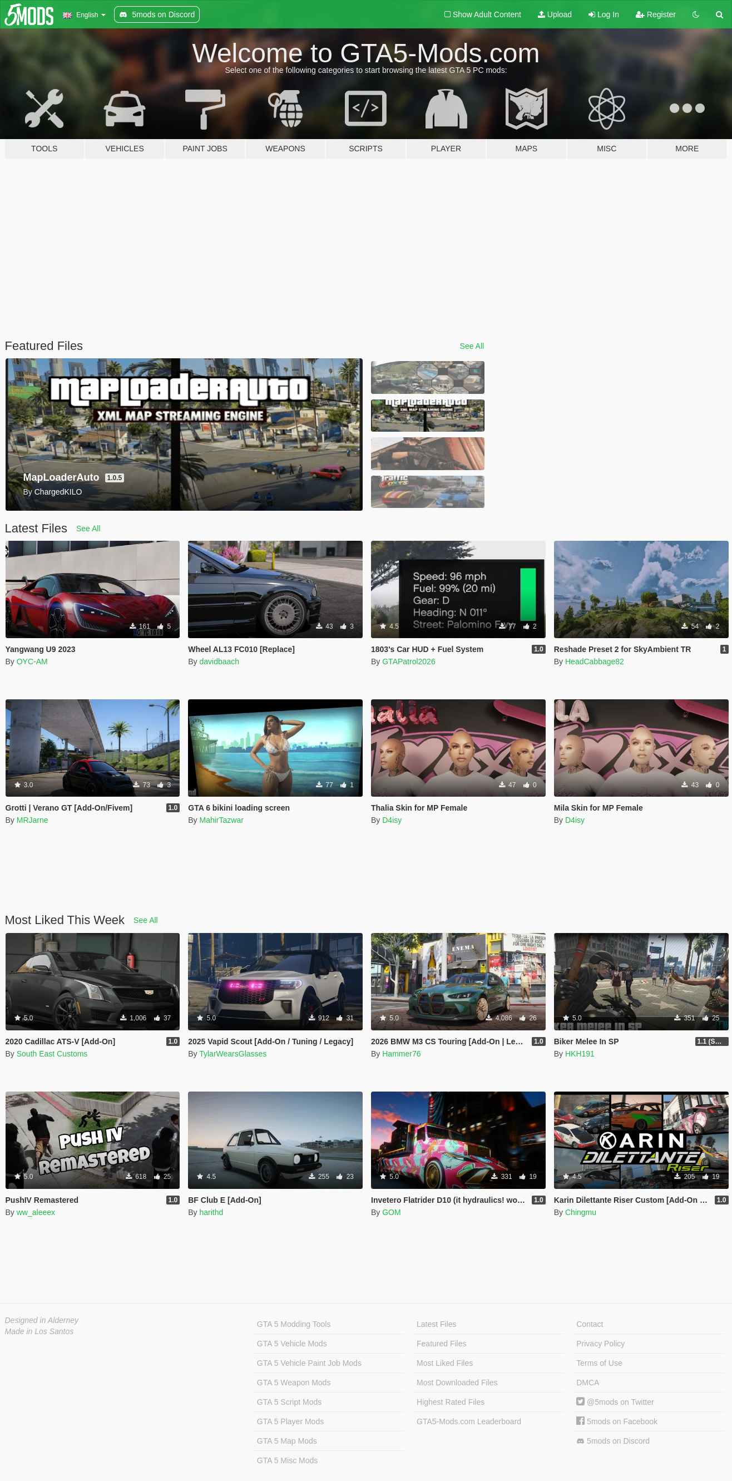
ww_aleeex (36, 1212)
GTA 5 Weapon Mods (294, 1382)
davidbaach (219, 661)
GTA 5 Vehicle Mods (292, 1343)
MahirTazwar (221, 820)
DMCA (587, 1382)
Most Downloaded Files (457, 1382)
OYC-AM (32, 661)
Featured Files (441, 1343)
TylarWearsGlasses (232, 1053)
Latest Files (437, 1324)
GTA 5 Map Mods (287, 1440)
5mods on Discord (613, 1441)
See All (472, 346)
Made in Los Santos (39, 1331)
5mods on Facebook (616, 1421)
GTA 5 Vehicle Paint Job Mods (309, 1363)
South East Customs (52, 1053)
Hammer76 (401, 1053)
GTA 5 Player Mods (290, 1421)
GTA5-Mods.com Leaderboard (469, 1421)
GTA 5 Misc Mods (287, 1460)
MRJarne (32, 820)
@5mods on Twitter (615, 1402)
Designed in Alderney (42, 1320)
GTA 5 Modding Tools (294, 1324)
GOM (391, 1212)
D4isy (392, 820)
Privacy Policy (600, 1343)
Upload (555, 14)
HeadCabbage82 (594, 661)
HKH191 (580, 1053)
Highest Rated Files (450, 1402)
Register (656, 14)
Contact (589, 1324)
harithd (211, 1212)
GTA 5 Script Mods (289, 1402)
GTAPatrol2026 (408, 661)
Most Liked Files (445, 1363)
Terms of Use (599, 1363)
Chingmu (580, 1212)
